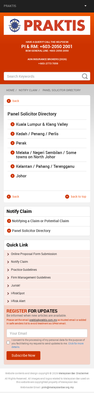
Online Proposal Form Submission (34, 254)
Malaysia (63, 373)
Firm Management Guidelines (31, 277)
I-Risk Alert (18, 301)
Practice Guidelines (24, 270)
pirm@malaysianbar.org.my (58, 387)
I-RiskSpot (18, 293)
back (16, 101)
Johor (21, 176)
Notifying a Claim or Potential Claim (40, 220)
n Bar (72, 373)
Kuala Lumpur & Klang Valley (42, 124)
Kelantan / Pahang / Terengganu (45, 166)
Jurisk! (15, 285)
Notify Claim (28, 90)
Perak (21, 143)
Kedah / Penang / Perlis (37, 134)
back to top (78, 196)
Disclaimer (82, 373)
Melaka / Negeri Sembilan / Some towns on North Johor (46, 155)
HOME (10, 90)
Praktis (10, 6)
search (85, 76)
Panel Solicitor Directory (31, 230)
